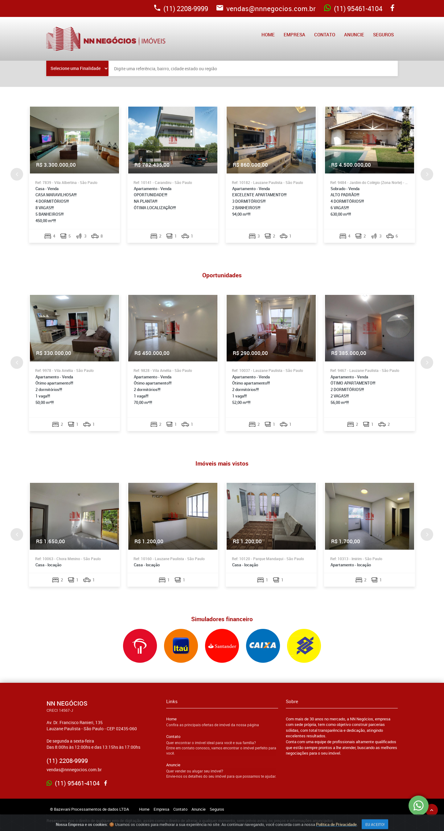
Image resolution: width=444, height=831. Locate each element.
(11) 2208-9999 (181, 8)
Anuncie (354, 34)
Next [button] (427, 174)
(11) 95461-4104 (353, 8)
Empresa (294, 34)
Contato (324, 34)
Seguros (383, 34)
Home (268, 34)
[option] (74, 174)
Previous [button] (16, 174)
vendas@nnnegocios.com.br (266, 8)
